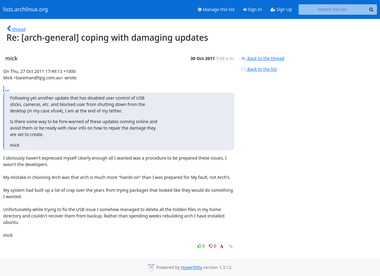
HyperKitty (191, 267)
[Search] (371, 9)
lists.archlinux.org (25, 9)
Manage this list (216, 9)
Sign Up (281, 9)
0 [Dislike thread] (212, 246)
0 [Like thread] (202, 246)
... (7, 88)
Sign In (252, 9)
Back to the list (259, 69)
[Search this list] (332, 9)
